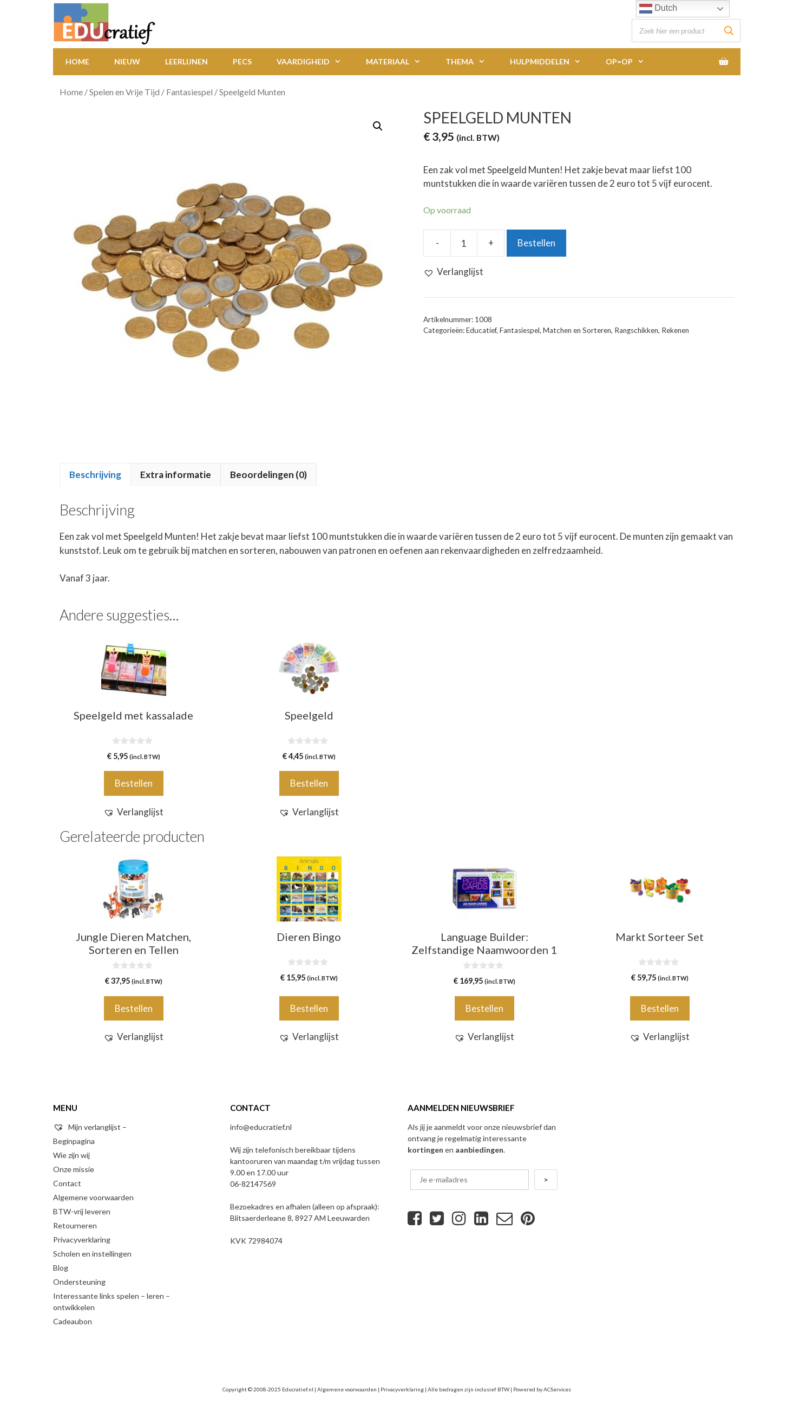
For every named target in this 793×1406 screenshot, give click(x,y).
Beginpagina (74, 1141)
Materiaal (399, 61)
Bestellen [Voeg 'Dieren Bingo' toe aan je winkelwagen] (309, 1008)
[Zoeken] (729, 30)
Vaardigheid (315, 61)
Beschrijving (95, 474)
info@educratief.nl (261, 1127)
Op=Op (631, 61)
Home (77, 61)
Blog (60, 1267)
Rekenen (675, 330)
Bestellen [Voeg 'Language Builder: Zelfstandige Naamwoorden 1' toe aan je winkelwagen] (484, 1008)
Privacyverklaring (81, 1239)
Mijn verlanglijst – (90, 1127)
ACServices (557, 1389)
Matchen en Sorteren (577, 330)
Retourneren (75, 1225)
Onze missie (73, 1169)
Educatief (481, 330)
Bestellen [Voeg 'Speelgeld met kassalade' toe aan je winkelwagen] (134, 783)
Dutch (658, 8)
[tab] (95, 475)
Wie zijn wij (71, 1155)
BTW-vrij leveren (81, 1211)
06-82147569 (253, 1183)
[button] (453, 272)
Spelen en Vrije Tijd (124, 92)
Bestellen (536, 242)
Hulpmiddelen (551, 61)
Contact (67, 1183)
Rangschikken (636, 330)
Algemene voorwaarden (93, 1197)
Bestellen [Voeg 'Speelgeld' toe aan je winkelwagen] (309, 783)
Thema (471, 61)
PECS (242, 61)
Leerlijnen (186, 61)
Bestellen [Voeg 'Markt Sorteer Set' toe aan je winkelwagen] (660, 1008)
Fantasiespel (189, 92)
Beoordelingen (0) (268, 474)
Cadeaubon (72, 1321)
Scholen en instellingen (92, 1253)
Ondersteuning (79, 1281)
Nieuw (127, 61)
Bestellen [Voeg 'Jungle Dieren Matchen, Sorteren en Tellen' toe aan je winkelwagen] (134, 1008)
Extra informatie (175, 474)
